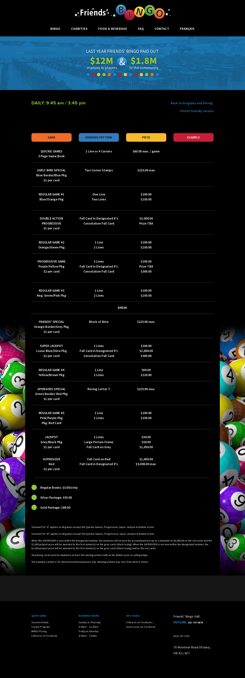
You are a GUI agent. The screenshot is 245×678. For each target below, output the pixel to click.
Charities (79, 29)
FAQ (141, 29)
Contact (162, 29)
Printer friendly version (197, 111)
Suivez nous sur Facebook (140, 626)
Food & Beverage (112, 29)
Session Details (40, 622)
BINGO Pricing (39, 631)
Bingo (55, 29)
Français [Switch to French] (187, 29)
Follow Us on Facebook (44, 635)
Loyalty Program (40, 626)
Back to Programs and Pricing (192, 103)
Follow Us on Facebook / (139, 622)
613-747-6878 (195, 622)
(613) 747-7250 (181, 636)
